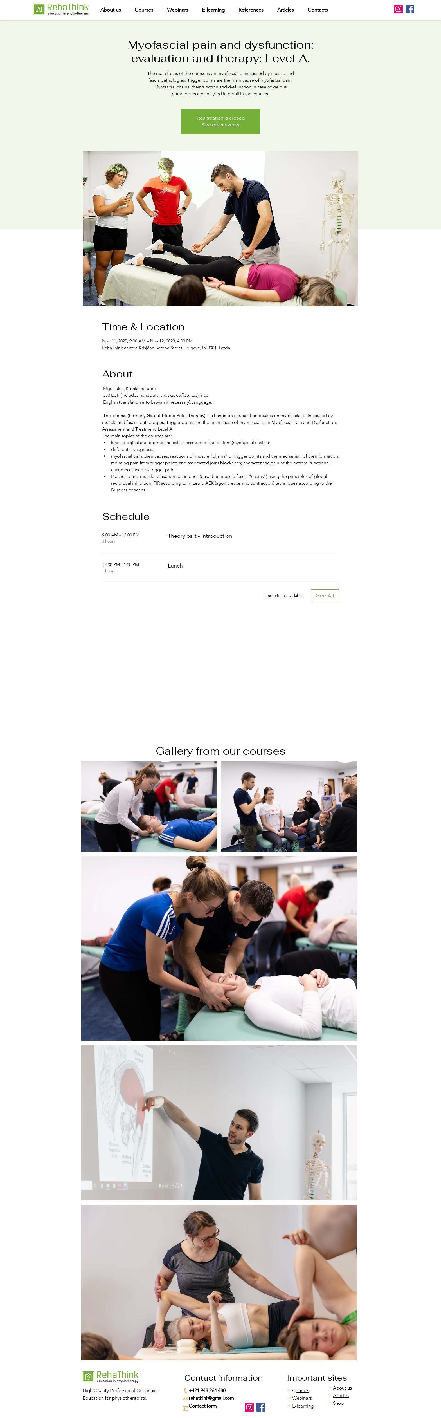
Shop (338, 1403)
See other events (221, 125)
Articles (341, 1395)
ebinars (304, 1398)
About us (342, 1388)
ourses (302, 1390)
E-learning (303, 1406)
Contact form (203, 1406)
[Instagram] (398, 9)
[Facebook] (410, 9)
